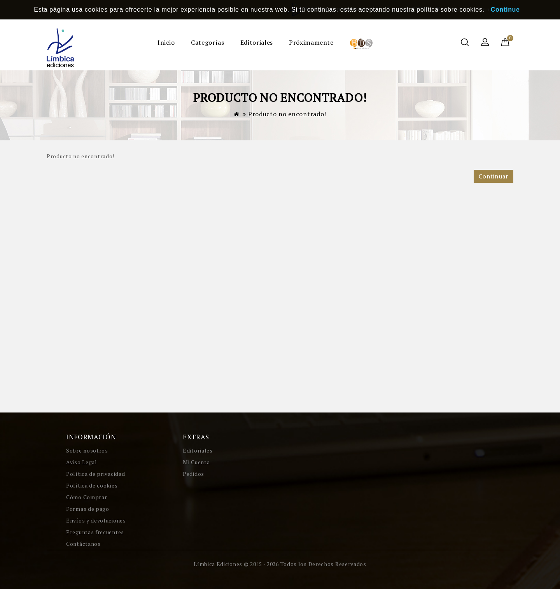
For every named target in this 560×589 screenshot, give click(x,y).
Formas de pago (87, 508)
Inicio (166, 42)
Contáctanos (83, 543)
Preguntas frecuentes (95, 532)
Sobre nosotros (87, 450)
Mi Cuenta (196, 462)
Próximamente (311, 42)
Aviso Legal (81, 462)
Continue (505, 9)
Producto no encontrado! (287, 114)
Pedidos (193, 473)
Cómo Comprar (86, 497)
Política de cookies (91, 485)
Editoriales (256, 42)
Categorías (207, 42)
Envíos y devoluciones (96, 520)
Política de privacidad (95, 473)
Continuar (493, 176)
